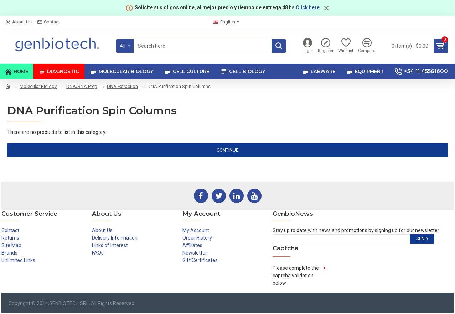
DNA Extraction (122, 86)
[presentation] (380, 276)
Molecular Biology (38, 86)
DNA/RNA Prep (81, 86)
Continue (227, 150)
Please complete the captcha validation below (296, 275)
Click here (308, 7)
